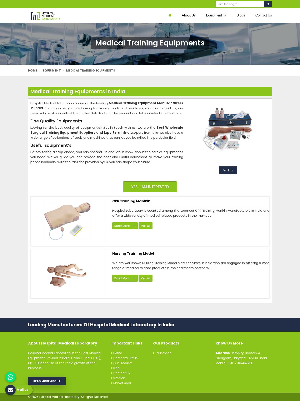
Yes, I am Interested (150, 186)
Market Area (121, 383)
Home (32, 70)
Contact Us (263, 15)
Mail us (228, 170)
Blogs (241, 15)
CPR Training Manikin (131, 201)
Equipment (216, 15)
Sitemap (118, 378)
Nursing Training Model (133, 253)
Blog (115, 368)
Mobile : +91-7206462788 (234, 363)
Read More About (46, 381)
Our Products (121, 363)
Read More (125, 226)
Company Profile (124, 358)
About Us (189, 15)
